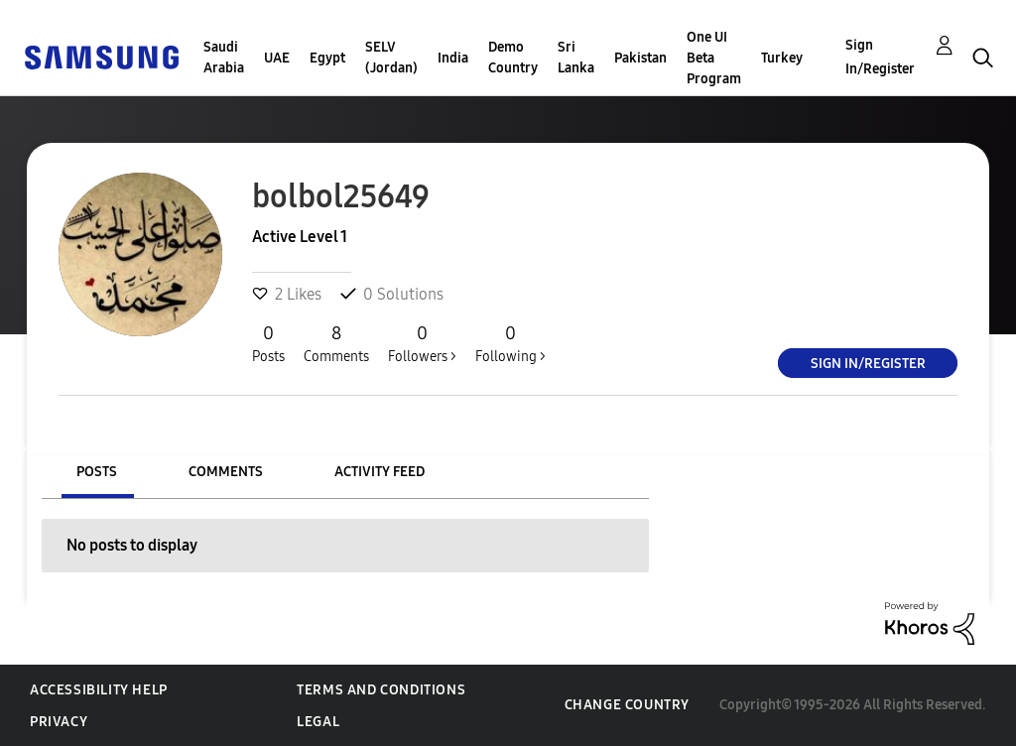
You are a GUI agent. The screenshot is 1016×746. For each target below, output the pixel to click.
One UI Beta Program (714, 58)
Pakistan (640, 58)
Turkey (782, 58)
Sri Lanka (576, 57)
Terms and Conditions (381, 690)
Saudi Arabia (223, 57)
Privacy (58, 721)
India (453, 58)
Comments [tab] (226, 471)
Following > (510, 343)
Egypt (327, 58)
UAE (277, 58)
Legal (318, 721)
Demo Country (513, 57)
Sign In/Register (880, 57)
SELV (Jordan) (391, 57)
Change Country (627, 704)
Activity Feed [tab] (379, 471)
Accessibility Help (99, 690)
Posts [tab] (96, 471)
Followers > (422, 343)
